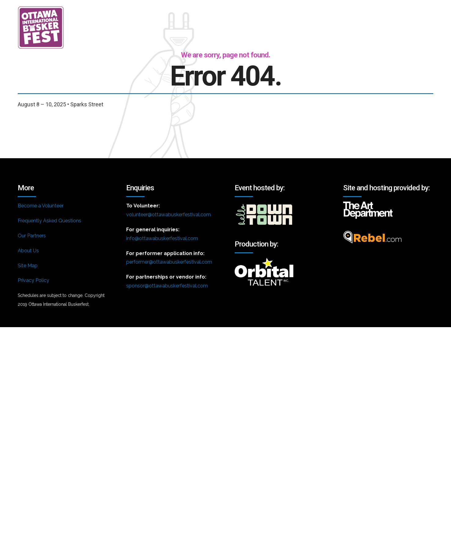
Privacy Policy (33, 280)
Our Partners (32, 236)
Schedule (285, 13)
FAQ (373, 13)
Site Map (28, 265)
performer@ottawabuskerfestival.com (169, 262)
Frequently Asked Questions (49, 221)
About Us (28, 251)
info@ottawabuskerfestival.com (162, 238)
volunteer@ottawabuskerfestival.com (168, 214)
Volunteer (333, 13)
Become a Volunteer (41, 206)
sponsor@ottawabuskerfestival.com (167, 286)
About (241, 13)
